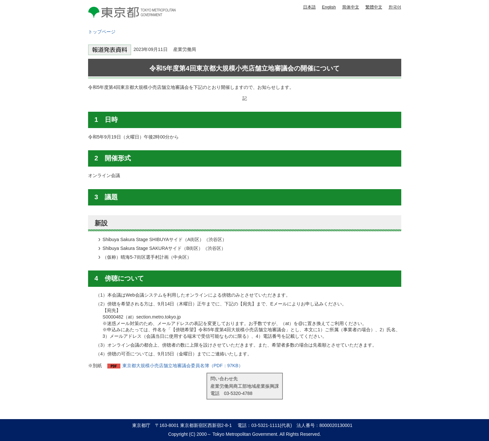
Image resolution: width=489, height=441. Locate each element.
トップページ (101, 31)
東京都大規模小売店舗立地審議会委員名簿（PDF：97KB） (182, 365)
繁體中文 (373, 7)
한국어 (395, 7)
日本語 (309, 7)
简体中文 (350, 7)
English (329, 7)
